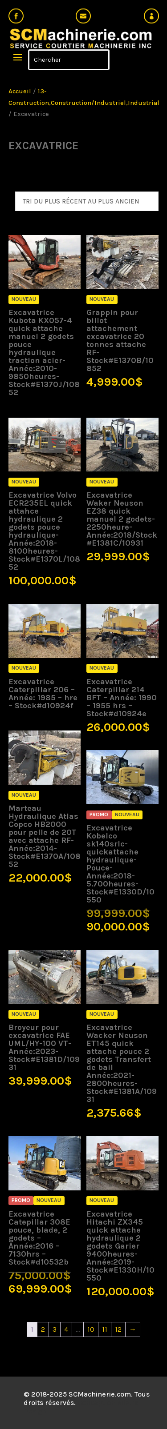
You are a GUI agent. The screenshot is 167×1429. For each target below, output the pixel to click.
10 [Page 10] (90, 1329)
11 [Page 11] (104, 1329)
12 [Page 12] (118, 1329)
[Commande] (87, 201)
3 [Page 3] (55, 1329)
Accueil (19, 91)
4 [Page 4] (66, 1329)
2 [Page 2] (43, 1329)
